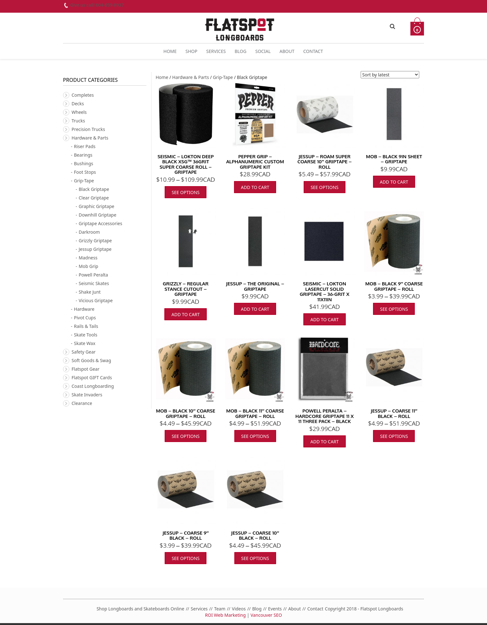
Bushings (83, 163)
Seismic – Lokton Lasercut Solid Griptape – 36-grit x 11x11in (325, 292)
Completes (83, 95)
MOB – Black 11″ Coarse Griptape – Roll (255, 413)
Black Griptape (94, 189)
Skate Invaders (87, 395)
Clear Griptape (94, 198)
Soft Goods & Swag (91, 360)
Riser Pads (85, 146)
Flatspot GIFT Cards (92, 377)
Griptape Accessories (100, 223)
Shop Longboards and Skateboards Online (140, 609)
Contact (313, 51)
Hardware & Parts (190, 77)
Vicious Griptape (96, 300)
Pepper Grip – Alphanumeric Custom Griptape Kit (255, 161)
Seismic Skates (94, 283)
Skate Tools (86, 335)
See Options (185, 192)
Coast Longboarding (93, 386)
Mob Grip (88, 266)
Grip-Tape (223, 77)
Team (219, 609)
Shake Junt (90, 292)
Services (216, 51)
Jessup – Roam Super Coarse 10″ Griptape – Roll (324, 161)
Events (275, 609)
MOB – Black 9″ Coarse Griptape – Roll (394, 286)
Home (170, 51)
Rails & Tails (86, 326)
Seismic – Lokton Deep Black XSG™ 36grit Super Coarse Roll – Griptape (186, 164)
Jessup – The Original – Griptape (255, 286)
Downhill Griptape (98, 215)
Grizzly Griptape (95, 241)
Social (263, 51)
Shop (191, 51)
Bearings (83, 155)
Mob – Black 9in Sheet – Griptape (394, 159)
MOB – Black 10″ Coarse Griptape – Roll (185, 413)
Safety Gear (84, 352)
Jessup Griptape (95, 249)
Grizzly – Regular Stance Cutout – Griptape (185, 289)
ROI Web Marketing (225, 615)
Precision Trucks (88, 129)
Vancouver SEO (266, 615)
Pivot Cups (85, 318)
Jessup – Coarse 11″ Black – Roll (394, 413)
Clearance (82, 403)
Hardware (84, 309)
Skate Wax (85, 343)
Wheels (79, 112)
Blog (240, 51)
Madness (88, 258)
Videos (239, 609)
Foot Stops (85, 172)
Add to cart (255, 187)
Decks (78, 104)
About (287, 51)
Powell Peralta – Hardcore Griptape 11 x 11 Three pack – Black (324, 416)
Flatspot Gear (85, 369)
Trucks (78, 121)
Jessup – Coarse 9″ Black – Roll (185, 535)
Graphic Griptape (96, 206)
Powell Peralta (93, 275)
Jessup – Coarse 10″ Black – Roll (255, 535)
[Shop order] (390, 74)
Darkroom (89, 232)
